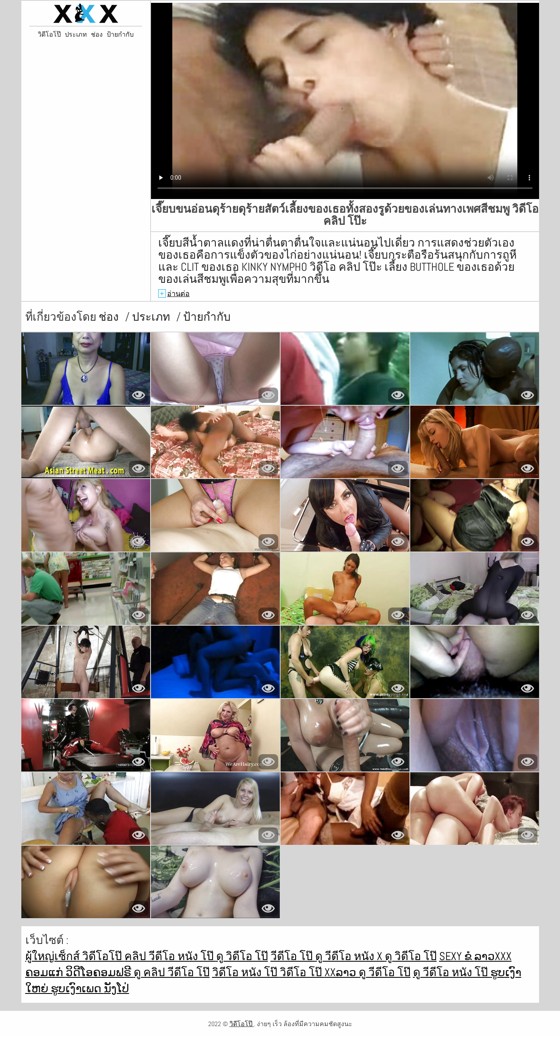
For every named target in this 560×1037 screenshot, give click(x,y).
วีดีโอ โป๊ (293, 956)
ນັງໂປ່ (116, 988)
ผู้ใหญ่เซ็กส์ (53, 956)
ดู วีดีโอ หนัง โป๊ (451, 972)
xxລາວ (341, 972)
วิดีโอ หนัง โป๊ (246, 972)
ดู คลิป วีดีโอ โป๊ (172, 972)
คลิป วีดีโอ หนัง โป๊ (170, 956)
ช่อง (97, 35)
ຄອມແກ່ (45, 972)
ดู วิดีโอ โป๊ (242, 956)
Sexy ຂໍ (456, 956)
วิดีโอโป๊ (49, 35)
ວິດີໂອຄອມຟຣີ (100, 972)
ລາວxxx (493, 956)
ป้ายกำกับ (120, 35)
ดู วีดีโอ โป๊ (385, 972)
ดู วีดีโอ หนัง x (350, 956)
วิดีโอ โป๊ (302, 972)
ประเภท (76, 35)
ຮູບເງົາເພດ (77, 988)
